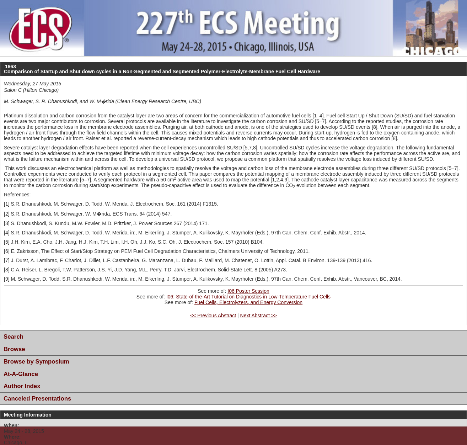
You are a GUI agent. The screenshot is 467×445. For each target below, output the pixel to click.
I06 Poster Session (248, 291)
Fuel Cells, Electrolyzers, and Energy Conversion (248, 302)
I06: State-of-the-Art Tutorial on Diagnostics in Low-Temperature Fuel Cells (248, 297)
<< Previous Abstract (213, 315)
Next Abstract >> (258, 315)
